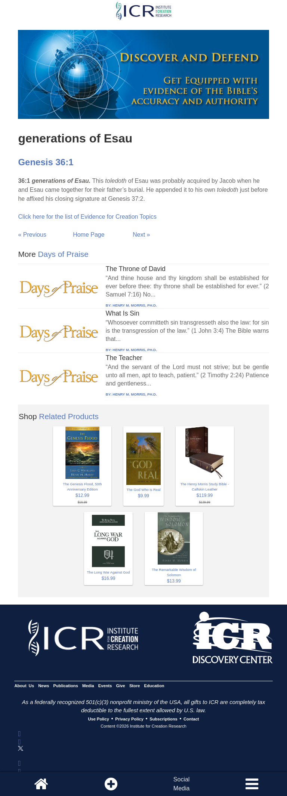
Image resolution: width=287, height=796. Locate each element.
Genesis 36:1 (45, 162)
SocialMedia (181, 784)
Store (134, 685)
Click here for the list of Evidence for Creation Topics (87, 216)
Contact (191, 719)
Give (120, 685)
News (43, 685)
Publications (65, 685)
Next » (141, 234)
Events (105, 685)
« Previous (32, 234)
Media (88, 685)
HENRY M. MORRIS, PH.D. (134, 305)
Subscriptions (163, 719)
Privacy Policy (129, 719)
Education (154, 685)
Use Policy (98, 719)
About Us (24, 685)
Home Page (89, 234)
